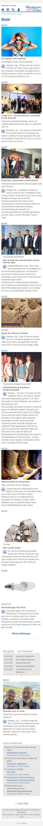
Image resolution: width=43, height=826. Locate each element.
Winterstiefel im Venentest (15, 481)
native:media (24, 823)
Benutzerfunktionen (18, 11)
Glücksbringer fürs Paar (13, 607)
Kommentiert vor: (12, 755)
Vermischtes (11, 14)
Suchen (13, 11)
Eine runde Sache (12, 547)
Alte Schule (11, 772)
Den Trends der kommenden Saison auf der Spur (21, 261)
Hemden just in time (14, 711)
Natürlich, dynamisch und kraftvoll (19, 180)
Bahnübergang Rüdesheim (17, 753)
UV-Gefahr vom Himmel (13, 58)
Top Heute (8, 651)
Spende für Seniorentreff (25, 656)
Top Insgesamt (25, 651)
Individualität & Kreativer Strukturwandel (16, 388)
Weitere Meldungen (21, 633)
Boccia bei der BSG (23, 663)
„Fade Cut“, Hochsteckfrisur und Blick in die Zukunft (20, 116)
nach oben (23, 803)
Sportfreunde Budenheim (25, 666)
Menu (7, 11)
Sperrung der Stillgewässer (17, 764)
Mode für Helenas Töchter (14, 333)
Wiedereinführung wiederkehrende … (20, 791)
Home (3, 14)
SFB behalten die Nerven (25, 659)
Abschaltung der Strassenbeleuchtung (21, 780)
